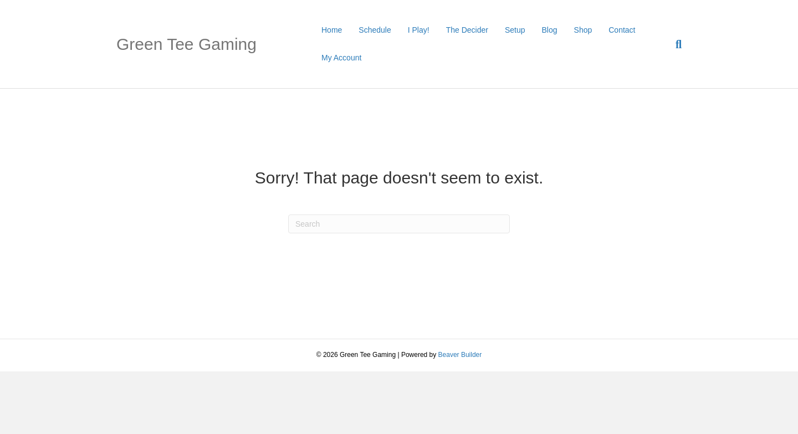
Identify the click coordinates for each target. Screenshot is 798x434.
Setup (515, 29)
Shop (583, 29)
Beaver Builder (460, 355)
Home (331, 29)
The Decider (467, 29)
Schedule (375, 29)
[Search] (674, 44)
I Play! (418, 29)
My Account (341, 57)
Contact (621, 29)
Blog (549, 29)
